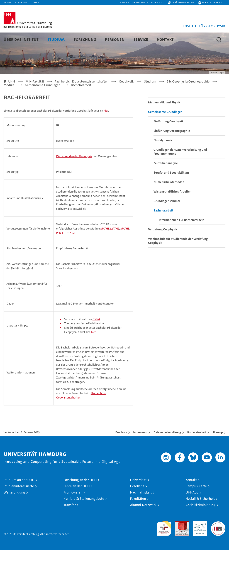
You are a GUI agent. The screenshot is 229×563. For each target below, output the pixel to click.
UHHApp (192, 505)
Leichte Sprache (212, 2)
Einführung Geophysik (169, 134)
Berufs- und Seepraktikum (171, 185)
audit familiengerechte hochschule (164, 539)
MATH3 (124, 241)
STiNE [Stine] (36, 2)
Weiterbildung (14, 505)
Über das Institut (21, 39)
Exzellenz (137, 499)
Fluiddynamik (163, 153)
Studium (56, 39)
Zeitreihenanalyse (166, 176)
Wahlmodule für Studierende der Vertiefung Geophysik (178, 254)
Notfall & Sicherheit (200, 511)
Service (140, 39)
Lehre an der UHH (77, 499)
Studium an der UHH (19, 492)
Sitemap (218, 445)
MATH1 (104, 241)
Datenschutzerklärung (167, 445)
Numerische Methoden (169, 195)
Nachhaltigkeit (141, 505)
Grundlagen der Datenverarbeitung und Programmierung (180, 164)
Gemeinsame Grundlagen (165, 125)
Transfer (70, 517)
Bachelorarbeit (163, 223)
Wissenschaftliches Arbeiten (172, 204)
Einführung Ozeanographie (172, 144)
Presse (7, 2)
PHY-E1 (60, 246)
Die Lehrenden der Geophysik (74, 169)
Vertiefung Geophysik (162, 242)
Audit (178, 536)
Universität (138, 492)
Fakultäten (138, 511)
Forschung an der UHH (80, 492)
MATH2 (114, 241)
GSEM (96, 332)
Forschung (85, 39)
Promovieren (73, 505)
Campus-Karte (196, 499)
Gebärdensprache (183, 2)
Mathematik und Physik (164, 115)
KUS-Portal (22, 2)
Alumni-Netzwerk (143, 517)
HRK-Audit (199, 536)
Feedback (121, 445)
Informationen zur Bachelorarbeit (181, 233)
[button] (142, 2)
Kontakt (165, 39)
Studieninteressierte (19, 499)
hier (106, 123)
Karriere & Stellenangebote (84, 511)
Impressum (140, 445)
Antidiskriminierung (200, 517)
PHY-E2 (70, 246)
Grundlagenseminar (167, 214)
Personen (115, 39)
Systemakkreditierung (218, 536)
